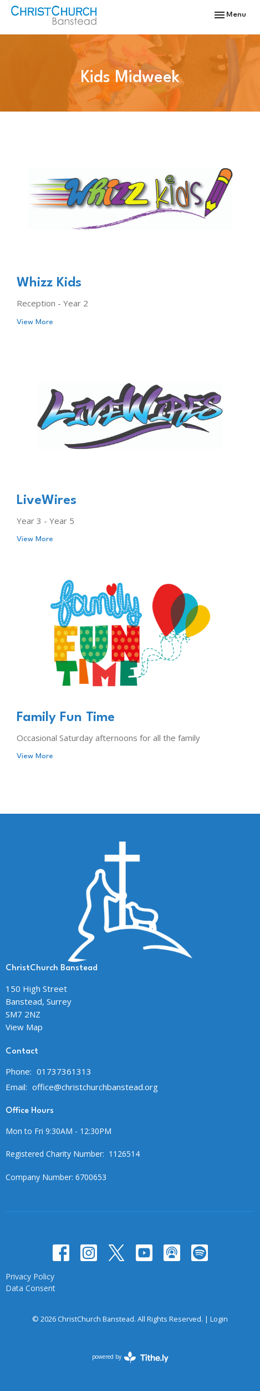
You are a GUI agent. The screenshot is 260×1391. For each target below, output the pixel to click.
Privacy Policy (30, 1276)
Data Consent (30, 1288)
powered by (130, 1357)
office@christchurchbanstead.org (95, 1086)
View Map (24, 1026)
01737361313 (64, 1071)
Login (219, 1319)
